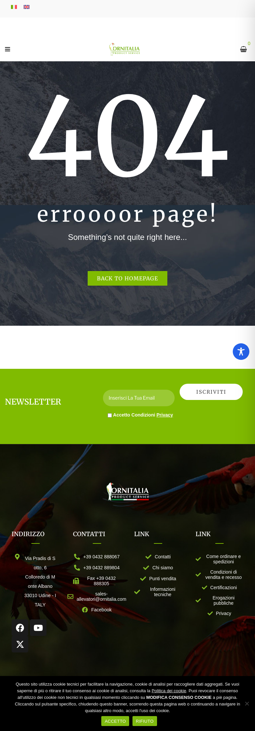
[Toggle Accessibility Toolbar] (241, 352)
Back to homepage (127, 278)
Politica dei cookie (169, 690)
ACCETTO (115, 721)
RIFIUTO (145, 721)
